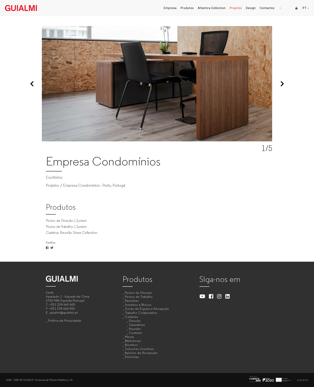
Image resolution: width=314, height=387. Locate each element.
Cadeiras (131, 317)
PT (306, 8)
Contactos (267, 8)
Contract (135, 333)
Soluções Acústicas (139, 349)
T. (60, 304)
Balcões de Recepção (141, 353)
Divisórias (132, 357)
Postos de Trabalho (139, 297)
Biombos (131, 345)
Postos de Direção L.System (66, 221)
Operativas (137, 325)
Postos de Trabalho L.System (66, 227)
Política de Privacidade (64, 320)
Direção (135, 321)
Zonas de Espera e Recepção (147, 309)
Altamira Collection (212, 8)
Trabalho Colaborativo (141, 313)
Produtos (187, 8)
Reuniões (132, 301)
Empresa (170, 8)
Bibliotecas (133, 341)
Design (251, 8)
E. (62, 312)
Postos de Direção (138, 293)
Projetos (236, 8)
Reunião (135, 329)
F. (60, 308)
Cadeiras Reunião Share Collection (71, 233)
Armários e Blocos (138, 305)
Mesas (129, 337)
